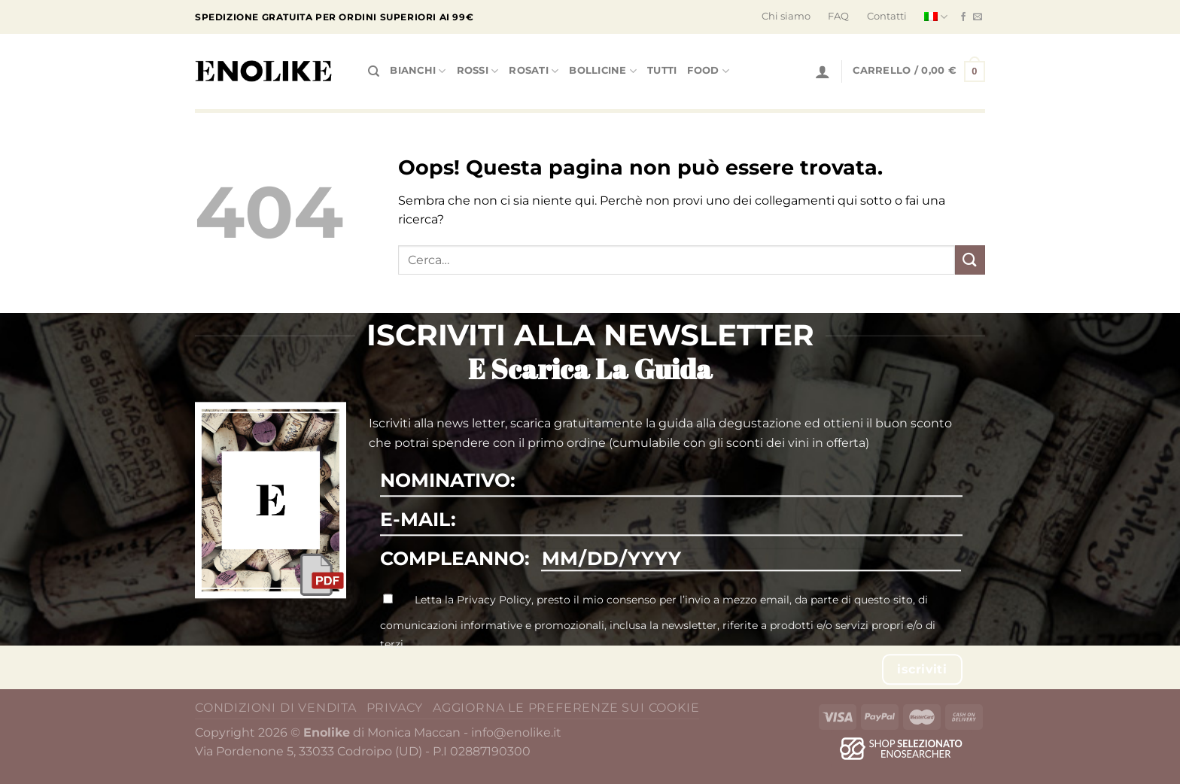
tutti (662, 70)
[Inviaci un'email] (977, 17)
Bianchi (418, 71)
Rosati (533, 71)
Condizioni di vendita (276, 707)
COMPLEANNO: (455, 558)
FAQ (838, 16)
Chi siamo (786, 16)
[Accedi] (822, 71)
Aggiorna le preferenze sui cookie (566, 707)
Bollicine (603, 71)
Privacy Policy (494, 599)
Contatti (887, 16)
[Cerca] (373, 71)
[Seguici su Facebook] (963, 17)
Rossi (478, 71)
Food (707, 71)
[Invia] (970, 260)
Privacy (395, 707)
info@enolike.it (516, 732)
